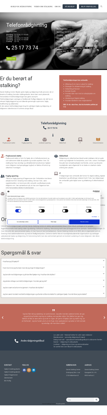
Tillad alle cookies (84, 221)
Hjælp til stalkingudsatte (12, 378)
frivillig (35, 236)
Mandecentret (58, 347)
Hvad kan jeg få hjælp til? (13, 264)
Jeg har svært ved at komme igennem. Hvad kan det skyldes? (28, 292)
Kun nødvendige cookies (22, 221)
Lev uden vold (58, 344)
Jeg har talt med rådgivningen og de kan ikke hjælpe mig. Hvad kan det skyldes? (35, 278)
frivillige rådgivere (37, 100)
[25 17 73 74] (44, 129)
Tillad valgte (53, 221)
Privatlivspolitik (60, 413)
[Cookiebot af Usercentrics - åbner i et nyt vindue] (90, 192)
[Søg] (96, 409)
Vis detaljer (94, 216)
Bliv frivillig (7, 390)
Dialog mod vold (59, 349)
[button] (53, 264)
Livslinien (57, 354)
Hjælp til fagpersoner (11, 384)
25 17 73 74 (55, 129)
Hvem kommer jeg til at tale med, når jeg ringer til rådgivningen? (28, 271)
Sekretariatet (8, 387)
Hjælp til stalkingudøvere (12, 381)
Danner (56, 351)
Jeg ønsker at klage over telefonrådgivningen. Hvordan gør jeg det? (30, 285)
